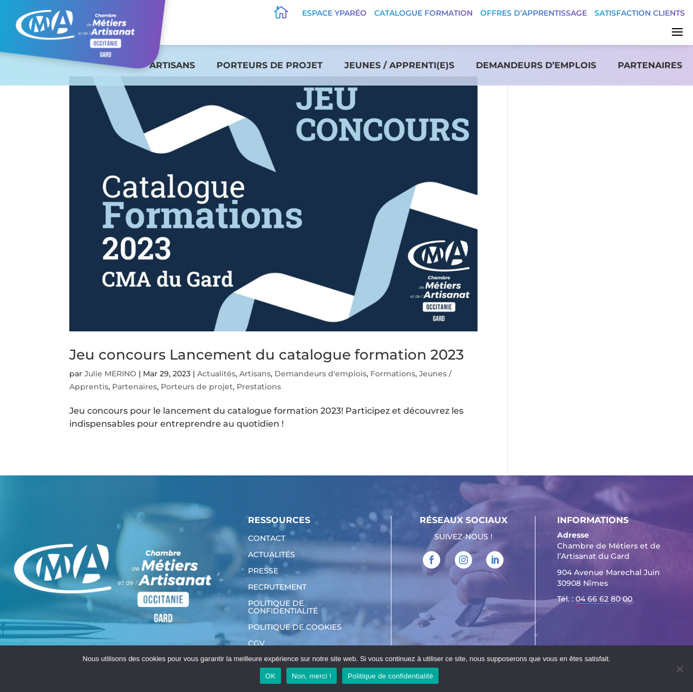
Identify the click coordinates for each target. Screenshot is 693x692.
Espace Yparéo (334, 13)
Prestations (259, 386)
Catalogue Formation (423, 13)
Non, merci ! (311, 676)
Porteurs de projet (270, 65)
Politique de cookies (295, 627)
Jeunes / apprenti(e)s (399, 65)
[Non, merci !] (679, 668)
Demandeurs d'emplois (320, 373)
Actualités (216, 373)
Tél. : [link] (594, 600)
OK (270, 676)
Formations (392, 373)
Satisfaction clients (639, 13)
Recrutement (277, 587)
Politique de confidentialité (283, 607)
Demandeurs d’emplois (536, 65)
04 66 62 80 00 (604, 599)
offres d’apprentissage (533, 13)
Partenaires (650, 65)
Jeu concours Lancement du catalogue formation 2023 (266, 354)
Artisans (172, 65)
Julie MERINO (110, 373)
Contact (266, 538)
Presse (263, 571)
